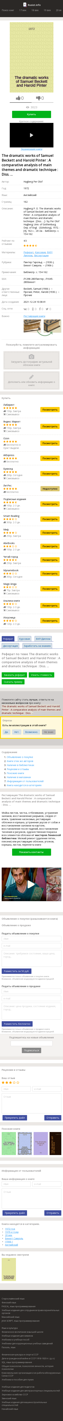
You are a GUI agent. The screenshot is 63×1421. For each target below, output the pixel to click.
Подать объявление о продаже (21, 986)
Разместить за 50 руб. (16, 971)
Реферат (29, 252)
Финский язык (9, 1302)
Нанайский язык (10, 1409)
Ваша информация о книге (18, 1179)
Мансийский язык (10, 1317)
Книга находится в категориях (24, 785)
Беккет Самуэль (14, 1238)
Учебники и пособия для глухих (18, 1379)
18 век (35, 10)
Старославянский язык (13, 1298)
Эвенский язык (9, 1398)
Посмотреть (50, 409)
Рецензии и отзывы (18, 769)
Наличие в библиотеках (20, 765)
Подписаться (31, 1050)
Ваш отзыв (8, 1078)
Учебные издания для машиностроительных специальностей (24, 1404)
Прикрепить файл (15, 1117)
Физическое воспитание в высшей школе (22, 1331)
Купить (31, 114)
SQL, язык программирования (17, 1362)
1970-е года (11, 1232)
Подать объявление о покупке (20, 933)
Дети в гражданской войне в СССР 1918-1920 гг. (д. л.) (28, 1358)
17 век (22, 10)
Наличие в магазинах (19, 777)
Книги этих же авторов (20, 761)
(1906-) (9, 1241)
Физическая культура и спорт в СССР (20, 1354)
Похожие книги (15, 773)
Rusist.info (34, 5)
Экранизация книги (31, 137)
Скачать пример (13, 681)
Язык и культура (10, 1328)
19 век (47, 10)
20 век (8, 1235)
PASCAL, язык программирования (18, 1306)
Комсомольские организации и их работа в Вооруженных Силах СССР (31, 1374)
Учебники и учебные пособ (15, 1339)
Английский (11, 1244)
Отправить (53, 1117)
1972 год (10, 1228)
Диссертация (41, 255)
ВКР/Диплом (43, 638)
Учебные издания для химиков (17, 1335)
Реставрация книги (34, 316)
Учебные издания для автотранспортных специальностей (31, 1390)
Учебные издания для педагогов (18, 1386)
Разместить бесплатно (17, 1023)
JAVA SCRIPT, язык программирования (20, 1320)
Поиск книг (8, 10)
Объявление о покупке (20, 757)
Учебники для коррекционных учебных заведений (27, 1343)
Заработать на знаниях (37, 645)
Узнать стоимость (41, 674)
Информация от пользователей (25, 781)
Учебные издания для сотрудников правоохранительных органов (30, 1312)
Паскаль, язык (8, 1347)
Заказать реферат (14, 674)
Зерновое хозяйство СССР (15, 1394)
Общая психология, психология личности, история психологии (27, 1367)
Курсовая (40, 252)
